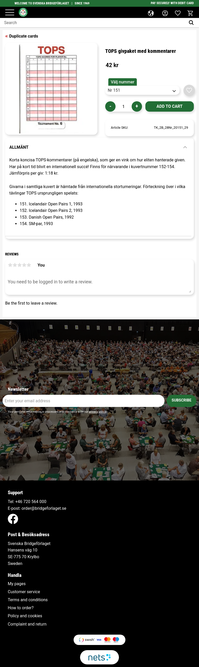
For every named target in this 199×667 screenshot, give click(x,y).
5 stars (28, 265)
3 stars (19, 265)
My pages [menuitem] (17, 584)
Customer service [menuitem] (24, 592)
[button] (9, 12)
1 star (10, 265)
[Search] (192, 22)
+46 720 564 (26, 501)
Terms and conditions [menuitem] (28, 600)
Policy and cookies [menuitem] (25, 616)
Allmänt (19, 147)
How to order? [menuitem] (21, 608)
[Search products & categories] (93, 22)
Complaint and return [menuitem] (27, 624)
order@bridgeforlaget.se (44, 508)
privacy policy (97, 411)
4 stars (24, 265)
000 (42, 501)
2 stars (14, 265)
